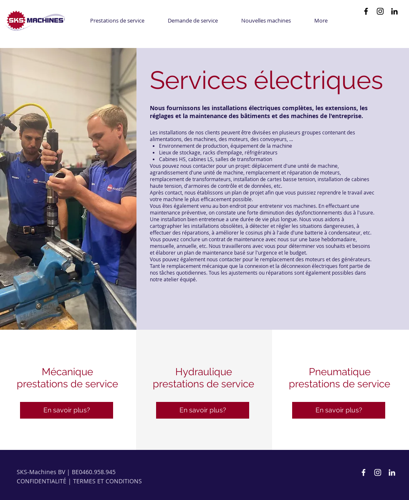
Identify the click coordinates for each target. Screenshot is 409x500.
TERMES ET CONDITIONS (107, 481)
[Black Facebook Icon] (366, 11)
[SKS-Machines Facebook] (363, 472)
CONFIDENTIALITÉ (41, 481)
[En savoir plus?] (66, 410)
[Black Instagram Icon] (380, 11)
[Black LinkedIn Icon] (394, 11)
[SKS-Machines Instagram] (377, 472)
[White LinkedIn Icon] (391, 472)
